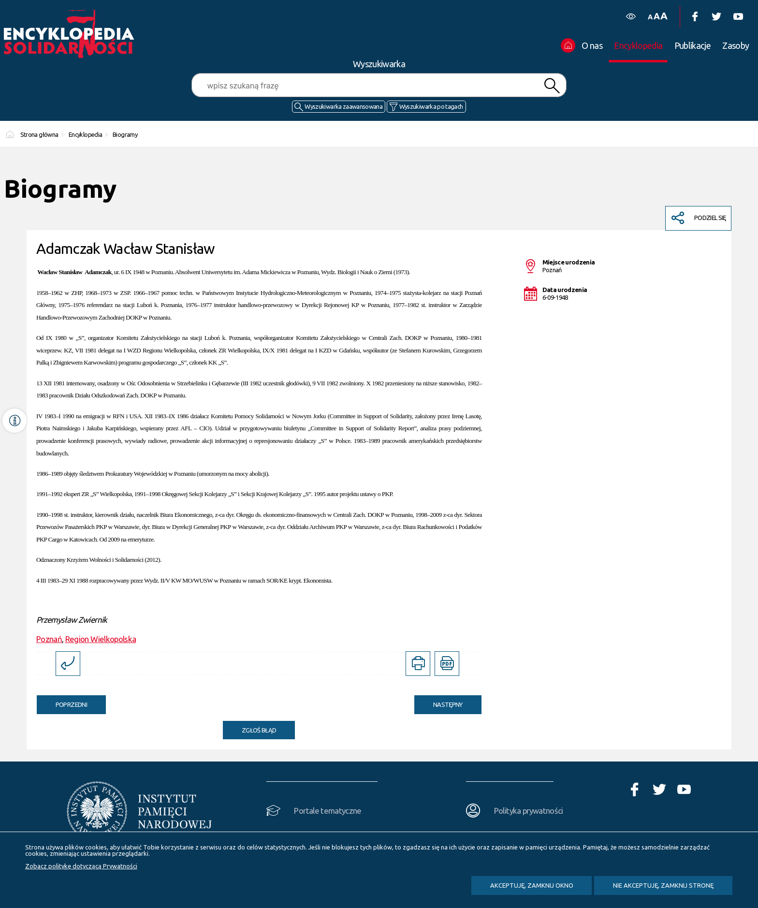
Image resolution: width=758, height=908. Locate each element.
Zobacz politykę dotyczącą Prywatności (81, 866)
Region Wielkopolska (100, 639)
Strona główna (39, 134)
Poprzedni (62, 701)
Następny (438, 701)
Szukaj (551, 85)
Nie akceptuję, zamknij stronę (663, 885)
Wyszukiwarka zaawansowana (343, 106)
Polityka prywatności (528, 810)
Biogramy (125, 134)
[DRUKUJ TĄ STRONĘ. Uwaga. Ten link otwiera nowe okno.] (418, 663)
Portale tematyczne (327, 810)
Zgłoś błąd (259, 730)
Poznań (49, 639)
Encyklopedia (85, 134)
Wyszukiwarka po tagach (431, 106)
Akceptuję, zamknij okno (531, 885)
